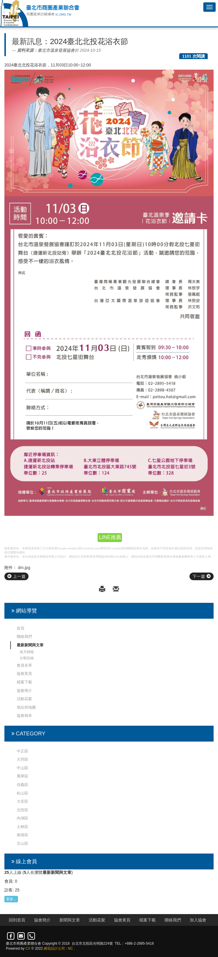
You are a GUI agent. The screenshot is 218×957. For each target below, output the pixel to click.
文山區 (22, 843)
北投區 (22, 810)
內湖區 (22, 818)
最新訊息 (27, 41)
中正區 (22, 751)
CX (28, 948)
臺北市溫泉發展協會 (56, 50)
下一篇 (201, 576)
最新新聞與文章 (30, 645)
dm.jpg (24, 567)
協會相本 (24, 715)
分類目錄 (27, 658)
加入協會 (198, 920)
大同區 (22, 759)
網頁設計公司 (54, 948)
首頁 (20, 628)
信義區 (22, 784)
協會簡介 (24, 690)
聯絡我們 (24, 636)
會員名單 (24, 665)
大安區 (22, 801)
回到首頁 (17, 920)
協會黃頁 (24, 673)
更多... (11, 899)
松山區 (22, 793)
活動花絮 (24, 699)
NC (70, 948)
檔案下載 (24, 682)
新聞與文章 (69, 920)
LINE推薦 (110, 537)
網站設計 (75, 556)
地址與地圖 (26, 707)
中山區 (22, 768)
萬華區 (22, 776)
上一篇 (16, 576)
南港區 (22, 835)
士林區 (22, 826)
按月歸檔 (27, 652)
